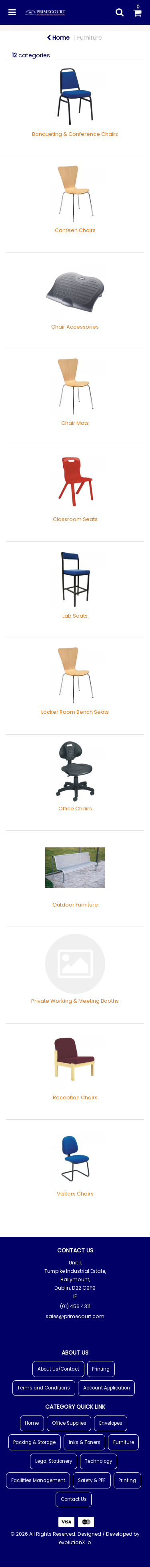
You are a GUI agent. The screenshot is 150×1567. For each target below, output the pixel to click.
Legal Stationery (53, 1461)
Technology (98, 1461)
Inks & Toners (84, 1442)
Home (58, 38)
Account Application (106, 1388)
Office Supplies (69, 1423)
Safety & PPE (92, 1480)
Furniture (89, 38)
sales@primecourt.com (75, 1316)
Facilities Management (38, 1480)
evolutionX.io (75, 1542)
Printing (101, 1369)
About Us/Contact (58, 1369)
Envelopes (110, 1423)
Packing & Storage (34, 1442)
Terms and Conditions (43, 1388)
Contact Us (74, 1499)
